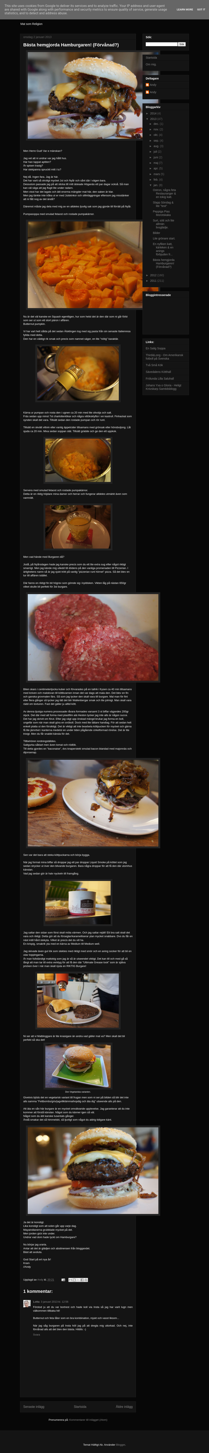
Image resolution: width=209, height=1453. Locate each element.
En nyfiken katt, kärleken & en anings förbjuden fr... (163, 249)
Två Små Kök (154, 365)
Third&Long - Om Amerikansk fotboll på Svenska (164, 356)
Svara (36, 1334)
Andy (153, 84)
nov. (156, 129)
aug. (156, 146)
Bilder (156, 233)
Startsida (80, 1406)
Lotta (36, 1301)
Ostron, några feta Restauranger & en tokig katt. (164, 193)
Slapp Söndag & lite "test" (163, 204)
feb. (156, 179)
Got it (201, 9)
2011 (153, 280)
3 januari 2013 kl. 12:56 (54, 1301)
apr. (156, 168)
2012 (153, 275)
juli (155, 151)
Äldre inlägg (124, 1406)
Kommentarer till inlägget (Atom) (88, 1419)
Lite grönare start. (164, 238)
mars (157, 174)
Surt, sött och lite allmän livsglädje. (163, 224)
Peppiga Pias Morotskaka (162, 213)
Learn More (185, 9)
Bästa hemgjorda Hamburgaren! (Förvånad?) (164, 263)
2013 (153, 119)
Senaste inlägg (33, 1406)
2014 (153, 113)
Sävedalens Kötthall (158, 371)
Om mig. (151, 64)
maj (156, 162)
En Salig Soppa (156, 348)
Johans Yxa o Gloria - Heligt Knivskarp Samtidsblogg (163, 387)
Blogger (120, 1444)
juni (156, 157)
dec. (156, 123)
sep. (156, 140)
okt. (156, 134)
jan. (156, 185)
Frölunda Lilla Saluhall (160, 378)
